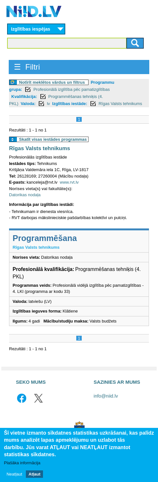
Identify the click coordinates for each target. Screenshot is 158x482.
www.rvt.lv (69, 182)
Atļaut (34, 474)
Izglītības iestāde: (69, 103)
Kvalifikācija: (24, 96)
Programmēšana (45, 238)
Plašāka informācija (22, 463)
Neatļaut (14, 474)
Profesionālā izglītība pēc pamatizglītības (71, 89)
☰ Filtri (27, 67)
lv (48, 103)
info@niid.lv (106, 396)
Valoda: (28, 103)
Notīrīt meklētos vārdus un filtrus (52, 82)
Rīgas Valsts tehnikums (120, 103)
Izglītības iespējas (30, 29)
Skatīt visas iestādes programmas (53, 139)
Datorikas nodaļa (25, 194)
